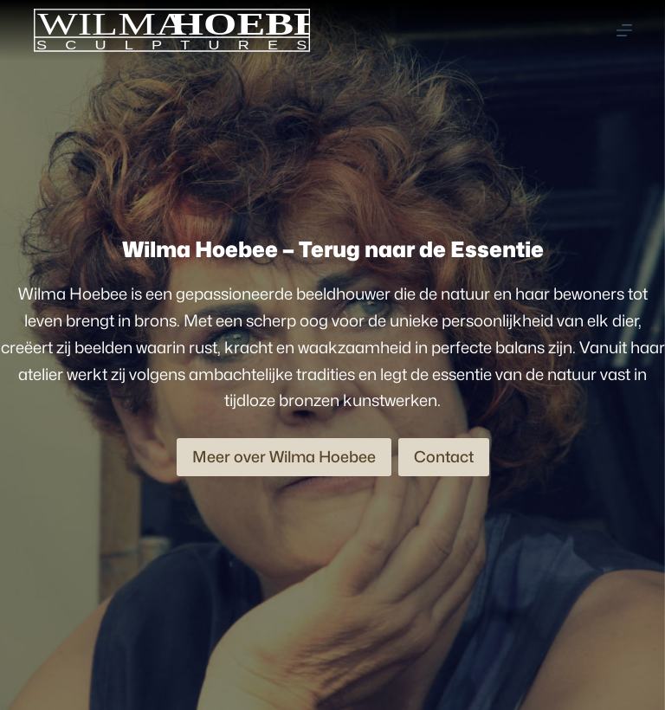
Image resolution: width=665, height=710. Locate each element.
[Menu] (624, 30)
